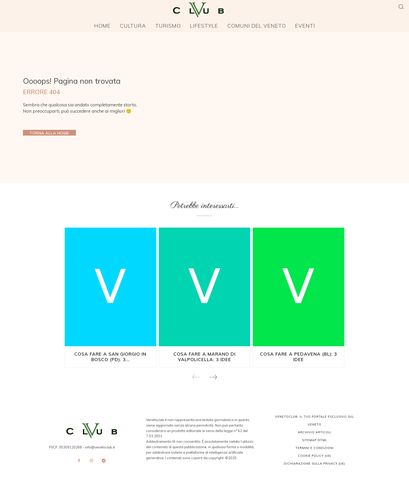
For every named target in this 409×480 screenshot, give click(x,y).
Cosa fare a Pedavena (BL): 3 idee (298, 354)
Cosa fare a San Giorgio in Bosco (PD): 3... (110, 357)
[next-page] (213, 376)
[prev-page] (196, 376)
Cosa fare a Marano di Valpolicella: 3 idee (204, 357)
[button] (401, 6)
